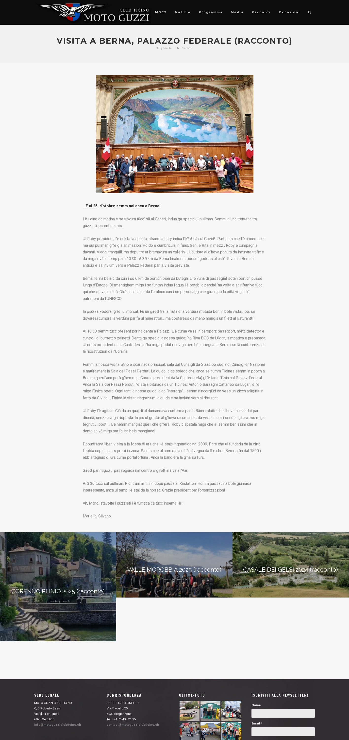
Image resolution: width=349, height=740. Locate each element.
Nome (256, 705)
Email (256, 723)
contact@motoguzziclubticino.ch (133, 724)
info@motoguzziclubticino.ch (57, 724)
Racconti (186, 48)
